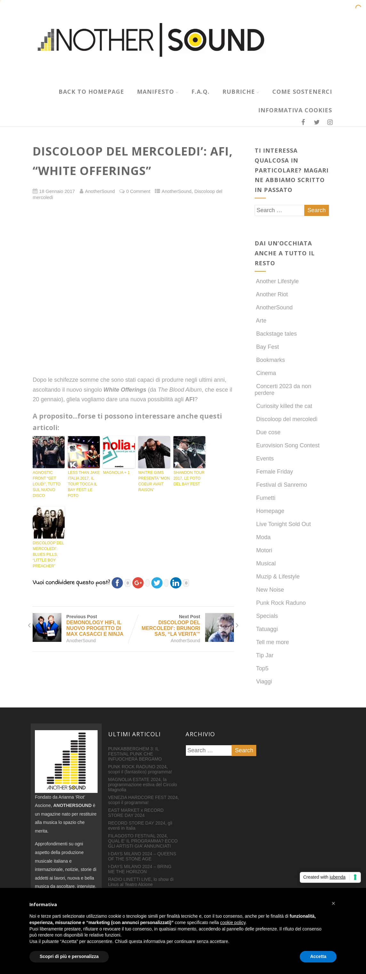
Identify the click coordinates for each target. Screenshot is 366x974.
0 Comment (138, 191)
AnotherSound (176, 191)
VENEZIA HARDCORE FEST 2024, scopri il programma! (143, 800)
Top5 (262, 668)
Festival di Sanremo (281, 485)
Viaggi (263, 681)
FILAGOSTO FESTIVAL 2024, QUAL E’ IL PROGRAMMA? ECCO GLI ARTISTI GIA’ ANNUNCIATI (143, 841)
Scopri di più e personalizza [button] (69, 956)
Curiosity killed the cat (283, 406)
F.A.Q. (200, 91)
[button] (333, 903)
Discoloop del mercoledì (286, 419)
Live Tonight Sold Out (283, 524)
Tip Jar (264, 655)
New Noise (269, 590)
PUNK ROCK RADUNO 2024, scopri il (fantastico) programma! (140, 769)
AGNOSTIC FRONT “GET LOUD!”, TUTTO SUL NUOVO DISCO (46, 484)
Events (264, 458)
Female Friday (274, 471)
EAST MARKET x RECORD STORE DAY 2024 (136, 813)
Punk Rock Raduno (280, 603)
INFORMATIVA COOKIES (295, 110)
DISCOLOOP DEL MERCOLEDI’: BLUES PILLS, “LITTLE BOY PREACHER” (48, 554)
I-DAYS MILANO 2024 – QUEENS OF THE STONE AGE (142, 856)
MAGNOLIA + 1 (116, 472)
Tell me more (272, 642)
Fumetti (265, 498)
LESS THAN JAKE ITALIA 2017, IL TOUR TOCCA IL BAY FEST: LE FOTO (84, 484)
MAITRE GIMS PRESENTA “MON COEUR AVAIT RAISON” (154, 481)
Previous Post (83, 625)
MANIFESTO (158, 91)
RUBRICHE (240, 91)
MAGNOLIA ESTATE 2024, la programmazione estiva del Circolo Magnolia (142, 784)
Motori (263, 550)
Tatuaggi (266, 629)
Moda (263, 537)
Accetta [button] (318, 956)
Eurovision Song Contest (287, 445)
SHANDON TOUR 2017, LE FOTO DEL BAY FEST (188, 478)
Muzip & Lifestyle (277, 576)
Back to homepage (91, 91)
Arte (261, 320)
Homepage (269, 511)
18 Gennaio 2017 (57, 191)
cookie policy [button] (232, 922)
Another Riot (271, 294)
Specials (266, 616)
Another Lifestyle (277, 281)
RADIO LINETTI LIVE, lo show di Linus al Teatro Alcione (141, 882)
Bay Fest (267, 347)
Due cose (268, 432)
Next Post (183, 625)
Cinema (265, 373)
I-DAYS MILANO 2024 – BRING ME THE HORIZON (139, 869)
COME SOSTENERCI (302, 91)
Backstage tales (276, 334)
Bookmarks (270, 360)
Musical (265, 563)
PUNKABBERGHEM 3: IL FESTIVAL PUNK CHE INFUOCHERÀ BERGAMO (135, 754)
